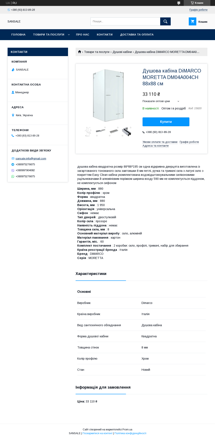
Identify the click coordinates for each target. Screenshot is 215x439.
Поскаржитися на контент (98, 433)
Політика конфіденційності (130, 433)
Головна (18, 34)
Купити (166, 122)
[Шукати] (165, 21)
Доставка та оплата (136, 34)
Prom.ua (127, 429)
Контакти (105, 34)
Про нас (82, 34)
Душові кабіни (122, 52)
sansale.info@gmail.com (31, 158)
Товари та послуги (48, 34)
